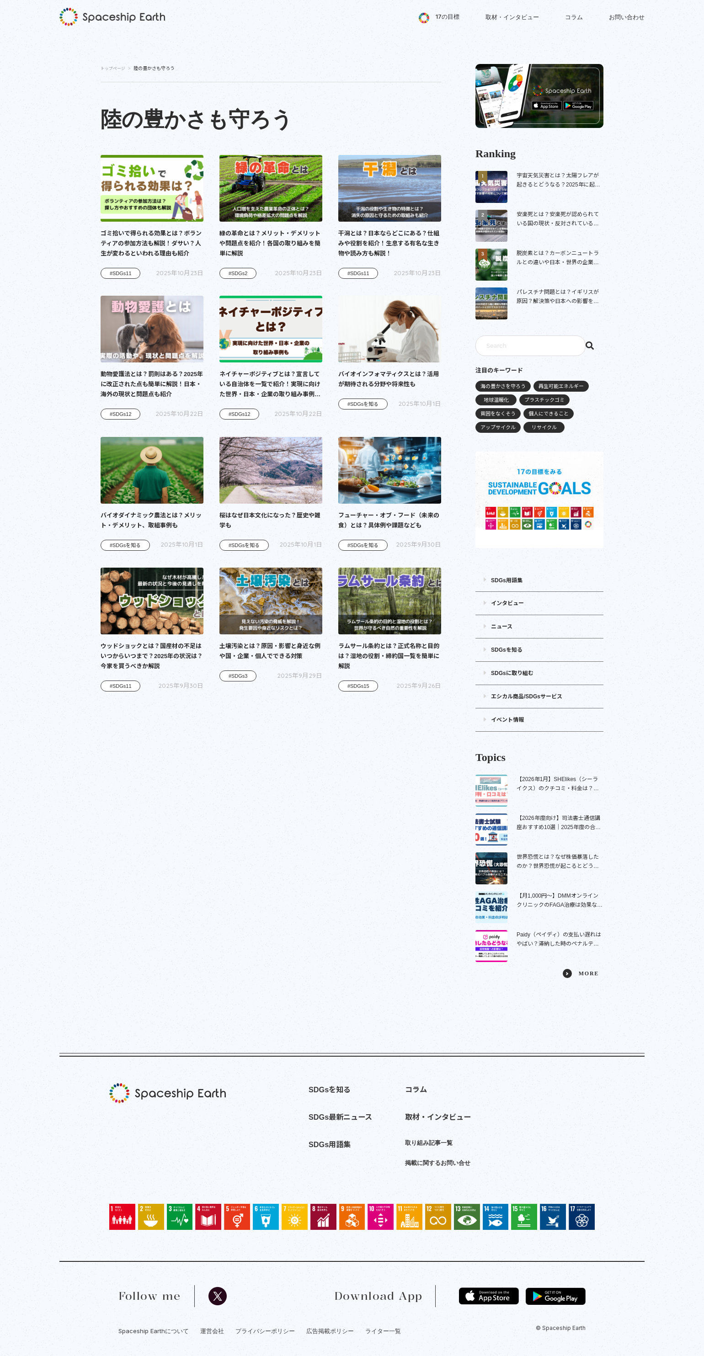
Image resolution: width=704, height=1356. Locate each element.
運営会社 (212, 1331)
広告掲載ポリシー (330, 1331)
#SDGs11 (121, 273)
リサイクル (544, 427)
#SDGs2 (238, 273)
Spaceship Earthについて (153, 1331)
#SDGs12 (121, 414)
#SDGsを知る (363, 404)
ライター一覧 (383, 1331)
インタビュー (507, 603)
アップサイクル (498, 427)
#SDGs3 (238, 676)
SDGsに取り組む (512, 673)
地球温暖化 (496, 400)
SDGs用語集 (507, 580)
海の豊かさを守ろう (503, 386)
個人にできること (548, 413)
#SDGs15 (358, 686)
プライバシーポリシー (265, 1331)
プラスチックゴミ (544, 400)
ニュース (501, 626)
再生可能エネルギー (561, 386)
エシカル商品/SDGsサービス (526, 696)
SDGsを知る (507, 650)
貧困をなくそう (498, 413)
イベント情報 (507, 720)
